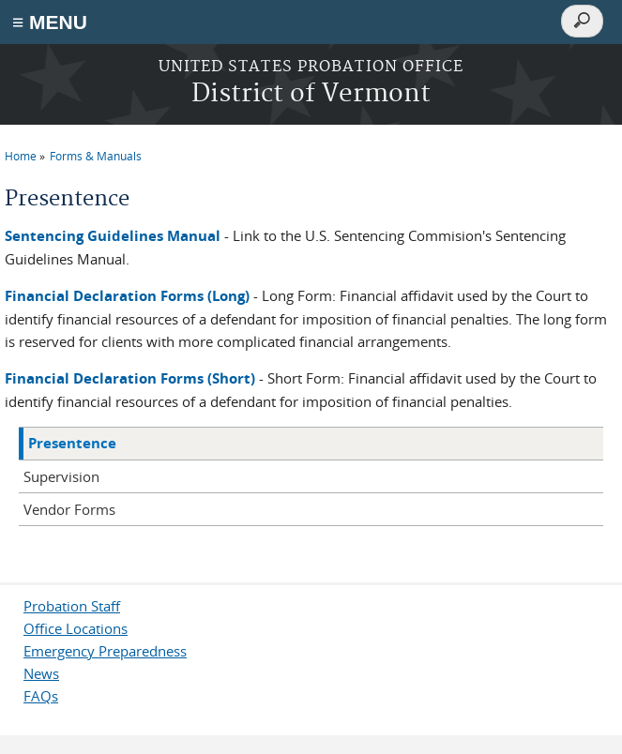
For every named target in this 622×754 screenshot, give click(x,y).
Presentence (72, 443)
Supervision (61, 476)
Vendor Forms (69, 509)
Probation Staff (71, 605)
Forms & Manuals (96, 155)
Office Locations (75, 628)
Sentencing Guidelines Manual (112, 236)
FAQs (40, 695)
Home (21, 155)
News (41, 673)
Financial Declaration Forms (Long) (127, 296)
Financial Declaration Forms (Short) (130, 378)
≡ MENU (49, 22)
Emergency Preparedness (105, 650)
